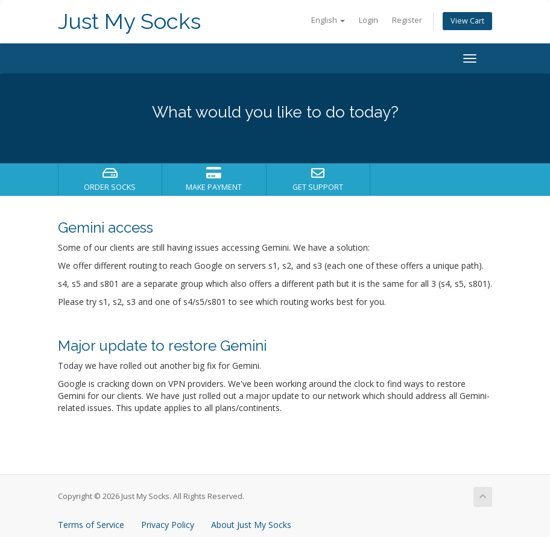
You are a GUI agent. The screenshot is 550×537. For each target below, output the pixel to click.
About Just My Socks (251, 524)
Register (407, 20)
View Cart (467, 21)
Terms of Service (91, 524)
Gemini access (105, 227)
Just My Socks (129, 21)
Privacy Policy (167, 524)
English (328, 20)
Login (368, 20)
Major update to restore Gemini (162, 345)
